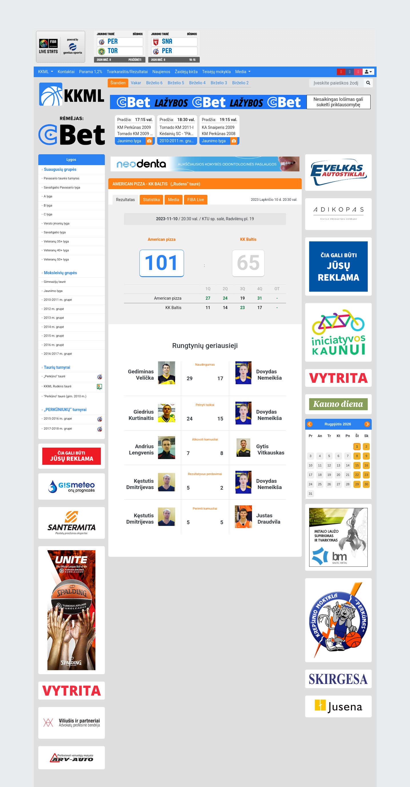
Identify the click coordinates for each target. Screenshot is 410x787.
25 (319, 484)
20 (338, 474)
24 (310, 484)
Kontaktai (66, 71)
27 (338, 484)
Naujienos (161, 71)
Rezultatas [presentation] (125, 199)
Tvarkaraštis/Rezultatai (127, 71)
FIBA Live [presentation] (195, 199)
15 (357, 465)
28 (347, 484)
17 (310, 474)
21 (347, 474)
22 (357, 474)
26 (329, 484)
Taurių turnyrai (57, 367)
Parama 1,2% (90, 71)
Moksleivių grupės (60, 273)
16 (366, 465)
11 (319, 465)
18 (319, 474)
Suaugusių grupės (60, 169)
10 (310, 465)
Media (241, 71)
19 (329, 474)
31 (310, 493)
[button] (368, 72)
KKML (44, 71)
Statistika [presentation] (151, 199)
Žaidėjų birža (186, 71)
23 (366, 474)
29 (357, 484)
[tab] (125, 200)
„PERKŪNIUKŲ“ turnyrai (65, 409)
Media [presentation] (173, 199)
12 (329, 465)
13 (338, 465)
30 (366, 484)
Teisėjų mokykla (216, 71)
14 (347, 465)
